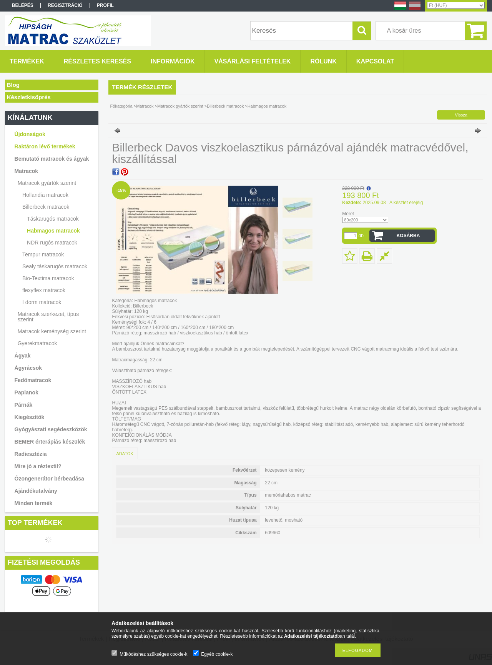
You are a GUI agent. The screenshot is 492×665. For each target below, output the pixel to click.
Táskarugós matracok (53, 219)
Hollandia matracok (45, 195)
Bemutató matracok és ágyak (52, 159)
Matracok (26, 171)
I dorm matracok (41, 302)
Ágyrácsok (28, 368)
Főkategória (121, 106)
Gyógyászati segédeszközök (51, 429)
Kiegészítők (30, 417)
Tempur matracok (43, 254)
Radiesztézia (31, 454)
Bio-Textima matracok (48, 278)
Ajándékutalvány (36, 491)
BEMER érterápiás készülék (50, 442)
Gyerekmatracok (37, 343)
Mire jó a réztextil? (38, 466)
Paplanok (26, 392)
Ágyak (23, 355)
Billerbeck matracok (45, 207)
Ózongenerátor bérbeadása (49, 478)
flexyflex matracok (43, 290)
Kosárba (408, 235)
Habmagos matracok (53, 231)
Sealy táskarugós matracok (54, 266)
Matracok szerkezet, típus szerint (48, 317)
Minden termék (34, 503)
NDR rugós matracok (52, 242)
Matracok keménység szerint (52, 331)
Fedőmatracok (33, 380)
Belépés (22, 5)
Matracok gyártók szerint (47, 183)
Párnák (24, 405)
